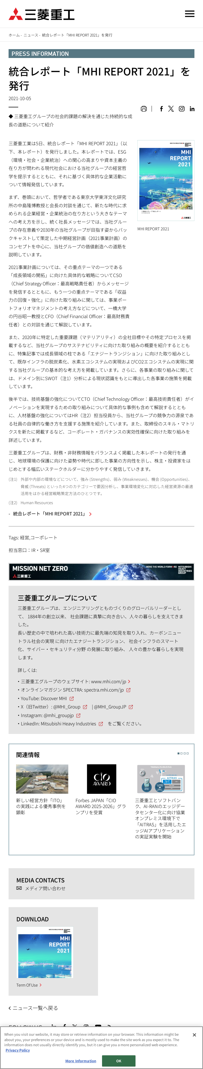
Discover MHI (54, 698)
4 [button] (188, 753)
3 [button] (185, 753)
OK (118, 1060)
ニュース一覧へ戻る (35, 1008)
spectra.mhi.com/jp (104, 689)
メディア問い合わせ (45, 888)
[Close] (194, 1035)
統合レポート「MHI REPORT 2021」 (50, 513)
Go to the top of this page (188, 1026)
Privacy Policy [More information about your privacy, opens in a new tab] (18, 1050)
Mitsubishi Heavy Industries (68, 723)
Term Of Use (27, 985)
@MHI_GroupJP (110, 706)
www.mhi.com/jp (108, 681)
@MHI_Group (66, 706)
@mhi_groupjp (59, 715)
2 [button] (181, 753)
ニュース (31, 35)
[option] (46, 788)
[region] (101, 1047)
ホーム (14, 35)
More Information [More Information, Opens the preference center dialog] (80, 1060)
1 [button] (178, 753)
